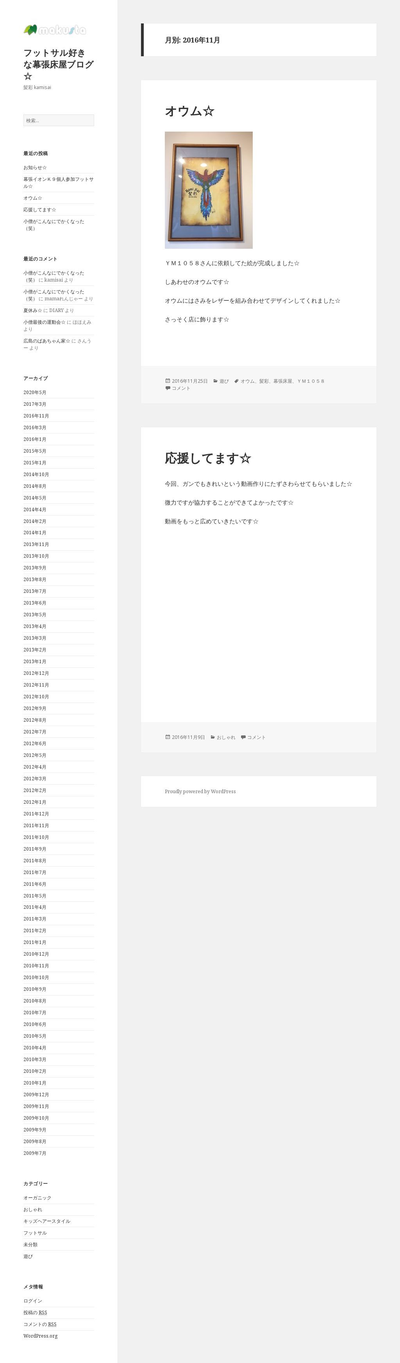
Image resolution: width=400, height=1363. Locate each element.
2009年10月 (36, 1118)
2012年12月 (36, 673)
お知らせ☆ (35, 167)
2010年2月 (34, 1071)
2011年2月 (34, 930)
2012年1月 (34, 802)
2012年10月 (36, 696)
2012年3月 (34, 778)
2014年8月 (34, 486)
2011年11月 (36, 825)
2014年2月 (34, 521)
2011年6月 (34, 884)
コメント (181, 388)
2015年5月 (34, 451)
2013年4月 (34, 626)
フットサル (35, 1232)
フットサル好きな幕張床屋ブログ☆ (58, 64)
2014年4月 (34, 509)
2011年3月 (34, 918)
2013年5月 (34, 614)
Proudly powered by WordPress (200, 791)
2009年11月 (36, 1106)
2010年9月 (34, 989)
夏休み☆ (32, 310)
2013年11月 (36, 544)
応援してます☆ (39, 209)
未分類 (30, 1244)
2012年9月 (34, 708)
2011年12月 (36, 813)
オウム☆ (32, 197)
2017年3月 (34, 404)
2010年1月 (34, 1082)
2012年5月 (34, 755)
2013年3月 (34, 638)
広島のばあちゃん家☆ (46, 340)
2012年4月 (34, 767)
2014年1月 (34, 532)
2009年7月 (34, 1153)
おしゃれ (32, 1209)
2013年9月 (34, 567)
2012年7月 (34, 731)
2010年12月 (36, 954)
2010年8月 (34, 1000)
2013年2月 (34, 649)
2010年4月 (34, 1047)
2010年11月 (36, 965)
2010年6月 (34, 1024)
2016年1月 (34, 439)
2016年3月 (34, 427)
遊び (28, 1256)
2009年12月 (36, 1094)
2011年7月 (34, 872)
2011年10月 (36, 837)
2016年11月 (36, 415)
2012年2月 (34, 790)
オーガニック (37, 1197)
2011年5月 (34, 895)
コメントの (40, 1324)
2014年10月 (36, 474)
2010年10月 (36, 977)
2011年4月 (34, 907)
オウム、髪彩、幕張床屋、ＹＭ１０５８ (283, 381)
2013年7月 (34, 591)
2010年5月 (34, 1036)
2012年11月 (36, 685)
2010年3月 (34, 1059)
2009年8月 (34, 1141)
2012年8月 (34, 720)
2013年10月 (36, 556)
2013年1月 (34, 661)
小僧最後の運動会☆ (44, 322)
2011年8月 (34, 860)
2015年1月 (34, 462)
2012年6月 (34, 743)
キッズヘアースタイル (46, 1221)
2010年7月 (34, 1012)
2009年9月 (34, 1129)
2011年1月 (34, 942)
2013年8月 (34, 579)
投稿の (35, 1312)
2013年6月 (34, 602)
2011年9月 (34, 849)
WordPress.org (40, 1336)
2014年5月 (34, 497)
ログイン (32, 1300)
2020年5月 (34, 392)
